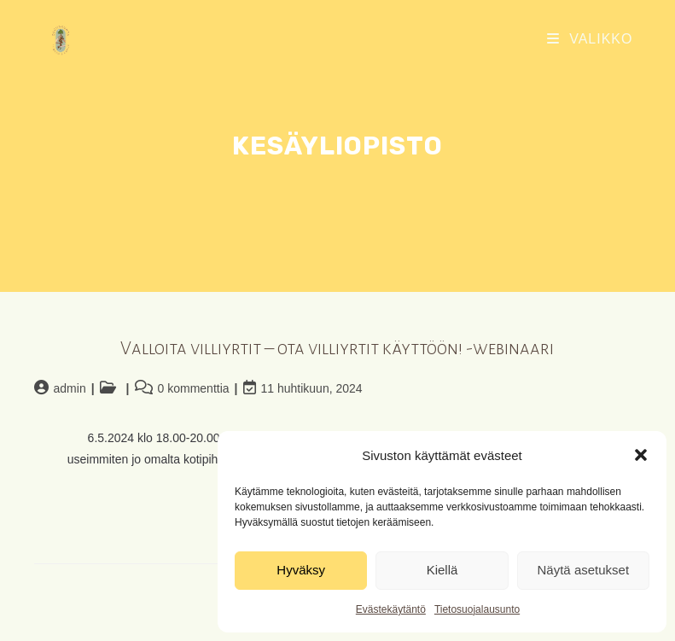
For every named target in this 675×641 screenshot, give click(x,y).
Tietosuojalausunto (477, 609)
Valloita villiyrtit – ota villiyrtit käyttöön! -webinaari (337, 348)
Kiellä (442, 569)
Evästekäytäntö (391, 609)
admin (70, 388)
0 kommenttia (194, 388)
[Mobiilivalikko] (590, 39)
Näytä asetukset (584, 569)
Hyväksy (300, 569)
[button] (640, 454)
